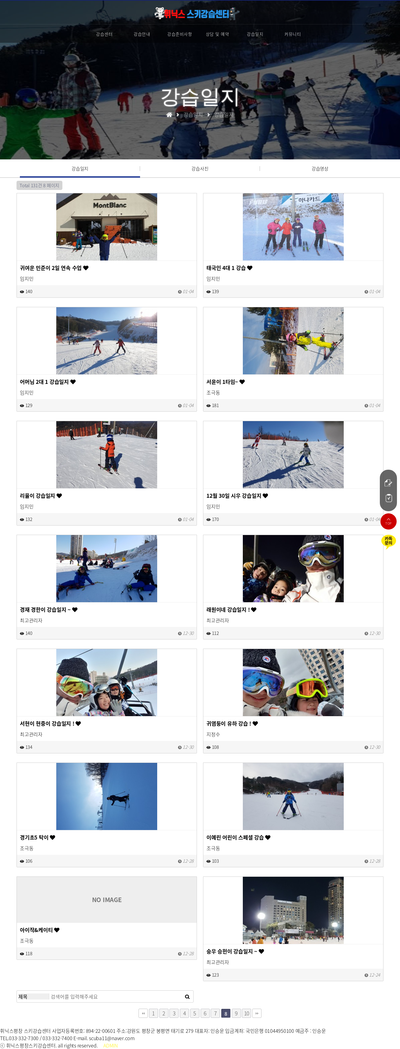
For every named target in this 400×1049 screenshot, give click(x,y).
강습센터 (104, 34)
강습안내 (142, 34)
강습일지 (255, 34)
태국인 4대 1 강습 (229, 268)
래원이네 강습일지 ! (231, 610)
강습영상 (320, 168)
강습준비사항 (179, 34)
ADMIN (110, 1045)
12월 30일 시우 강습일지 (237, 496)
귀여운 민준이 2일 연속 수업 (54, 268)
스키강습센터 (197, 13)
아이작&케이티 (39, 930)
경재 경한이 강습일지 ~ (48, 610)
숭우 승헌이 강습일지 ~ (235, 951)
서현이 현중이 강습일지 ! (50, 723)
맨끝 (256, 1013)
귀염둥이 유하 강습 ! (232, 723)
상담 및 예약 (217, 34)
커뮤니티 (292, 34)
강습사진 (199, 168)
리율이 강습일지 (41, 496)
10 (247, 1013)
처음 (143, 1013)
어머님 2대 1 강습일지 (47, 382)
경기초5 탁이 (37, 837)
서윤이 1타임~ (225, 382)
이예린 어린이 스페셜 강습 (238, 837)
